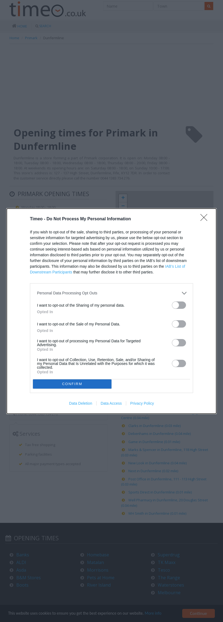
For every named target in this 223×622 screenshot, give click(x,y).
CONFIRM (72, 384)
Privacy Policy (142, 403)
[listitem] (111, 293)
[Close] (205, 219)
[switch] (179, 305)
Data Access (111, 403)
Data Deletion (80, 403)
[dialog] (111, 311)
